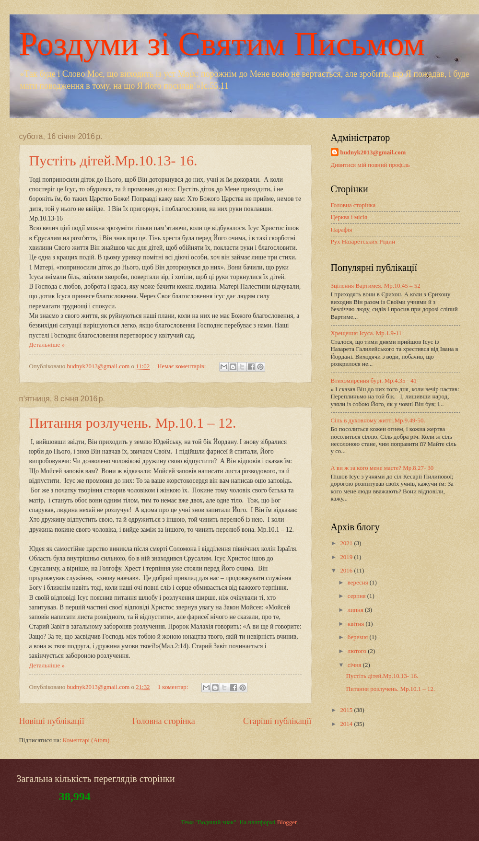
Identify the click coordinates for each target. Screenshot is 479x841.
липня (356, 610)
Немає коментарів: (182, 366)
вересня (359, 582)
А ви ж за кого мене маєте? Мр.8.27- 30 (382, 468)
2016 (347, 570)
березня (359, 637)
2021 (347, 543)
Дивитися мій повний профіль (370, 165)
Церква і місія (349, 217)
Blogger (287, 822)
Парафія (341, 229)
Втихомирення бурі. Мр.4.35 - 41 (374, 380)
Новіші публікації (51, 721)
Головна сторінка (163, 721)
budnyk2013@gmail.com (373, 152)
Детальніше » (47, 344)
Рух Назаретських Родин (363, 241)
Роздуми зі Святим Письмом (222, 43)
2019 (347, 557)
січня (355, 665)
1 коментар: (174, 687)
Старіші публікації (277, 721)
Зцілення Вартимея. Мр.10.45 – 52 (376, 285)
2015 (347, 710)
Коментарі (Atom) (86, 740)
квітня (357, 623)
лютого (358, 651)
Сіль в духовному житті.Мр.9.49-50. (378, 420)
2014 (347, 724)
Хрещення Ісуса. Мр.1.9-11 (366, 333)
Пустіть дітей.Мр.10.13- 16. (113, 160)
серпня (357, 596)
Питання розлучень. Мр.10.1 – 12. (132, 423)
